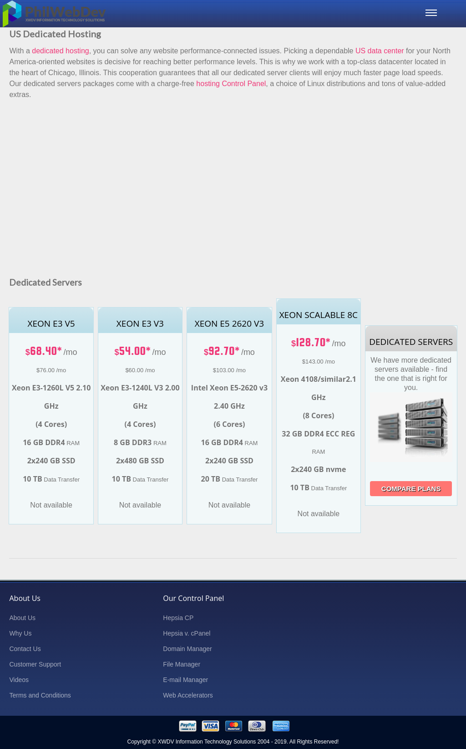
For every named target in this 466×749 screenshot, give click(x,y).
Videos (19, 679)
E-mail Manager (185, 679)
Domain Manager (187, 648)
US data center (379, 51)
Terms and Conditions (40, 695)
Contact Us (25, 648)
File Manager (181, 664)
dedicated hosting (60, 51)
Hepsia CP (178, 617)
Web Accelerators (188, 695)
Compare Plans (411, 488)
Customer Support (35, 664)
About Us (22, 617)
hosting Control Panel (231, 83)
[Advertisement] (232, 176)
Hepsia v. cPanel (186, 633)
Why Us (20, 633)
